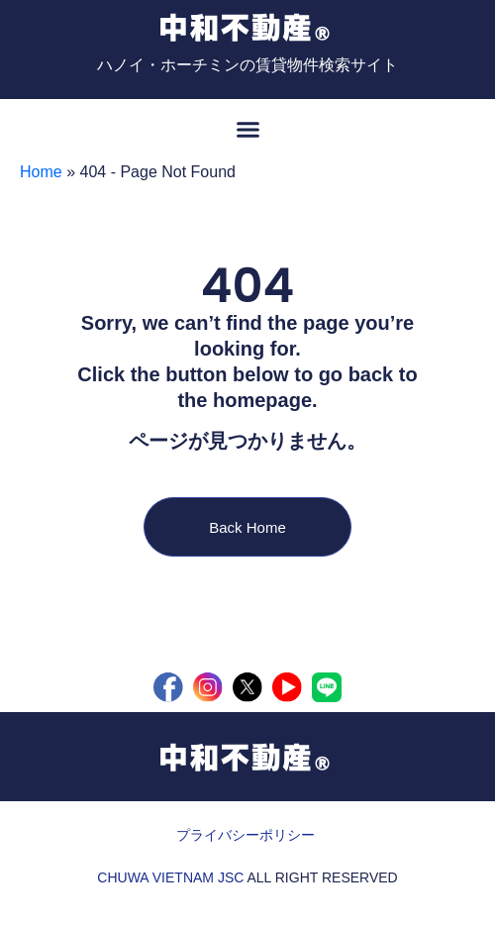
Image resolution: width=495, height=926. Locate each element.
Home (41, 171)
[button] (247, 129)
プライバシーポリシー (245, 835)
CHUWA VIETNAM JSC (170, 877)
